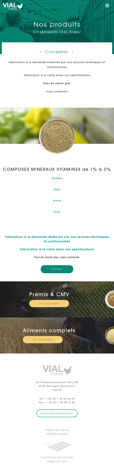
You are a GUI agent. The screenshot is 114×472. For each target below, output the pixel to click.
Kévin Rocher (65, 457)
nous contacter (57, 91)
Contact (57, 269)
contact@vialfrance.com (57, 413)
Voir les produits (49, 303)
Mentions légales (57, 434)
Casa (63, 461)
